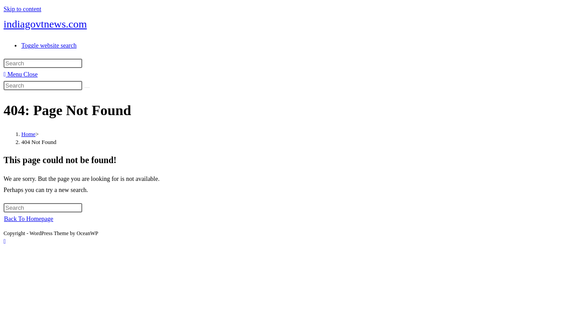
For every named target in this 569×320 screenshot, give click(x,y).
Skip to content (22, 9)
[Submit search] (87, 87)
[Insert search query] (43, 63)
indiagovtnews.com (45, 24)
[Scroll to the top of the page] (5, 241)
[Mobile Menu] (21, 74)
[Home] (28, 134)
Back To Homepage (28, 219)
